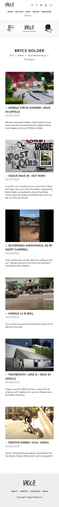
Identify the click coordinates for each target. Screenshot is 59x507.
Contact (24, 491)
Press (45, 491)
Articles (19, 11)
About (14, 491)
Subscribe (46, 11)
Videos (35, 11)
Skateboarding (37, 55)
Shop (27, 11)
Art (12, 55)
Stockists (35, 491)
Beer (21, 55)
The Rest (29, 59)
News (10, 11)
